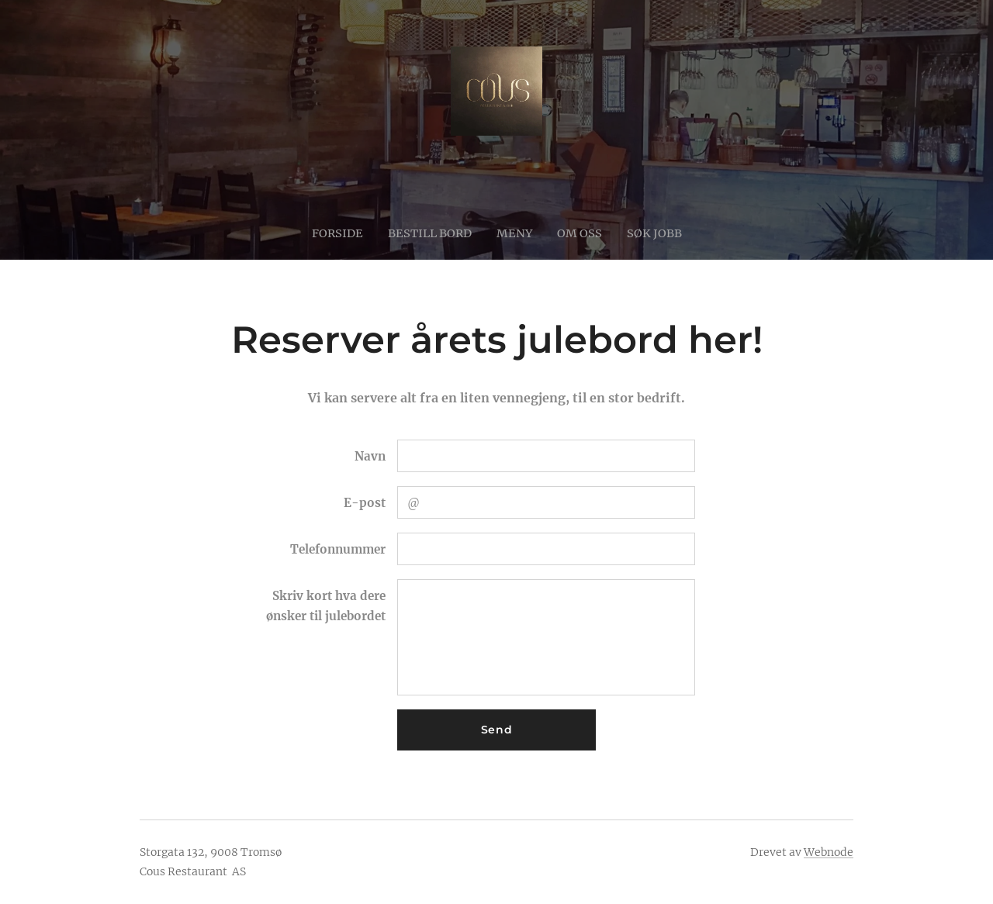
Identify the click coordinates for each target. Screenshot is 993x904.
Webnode (828, 852)
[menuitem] (333, 232)
